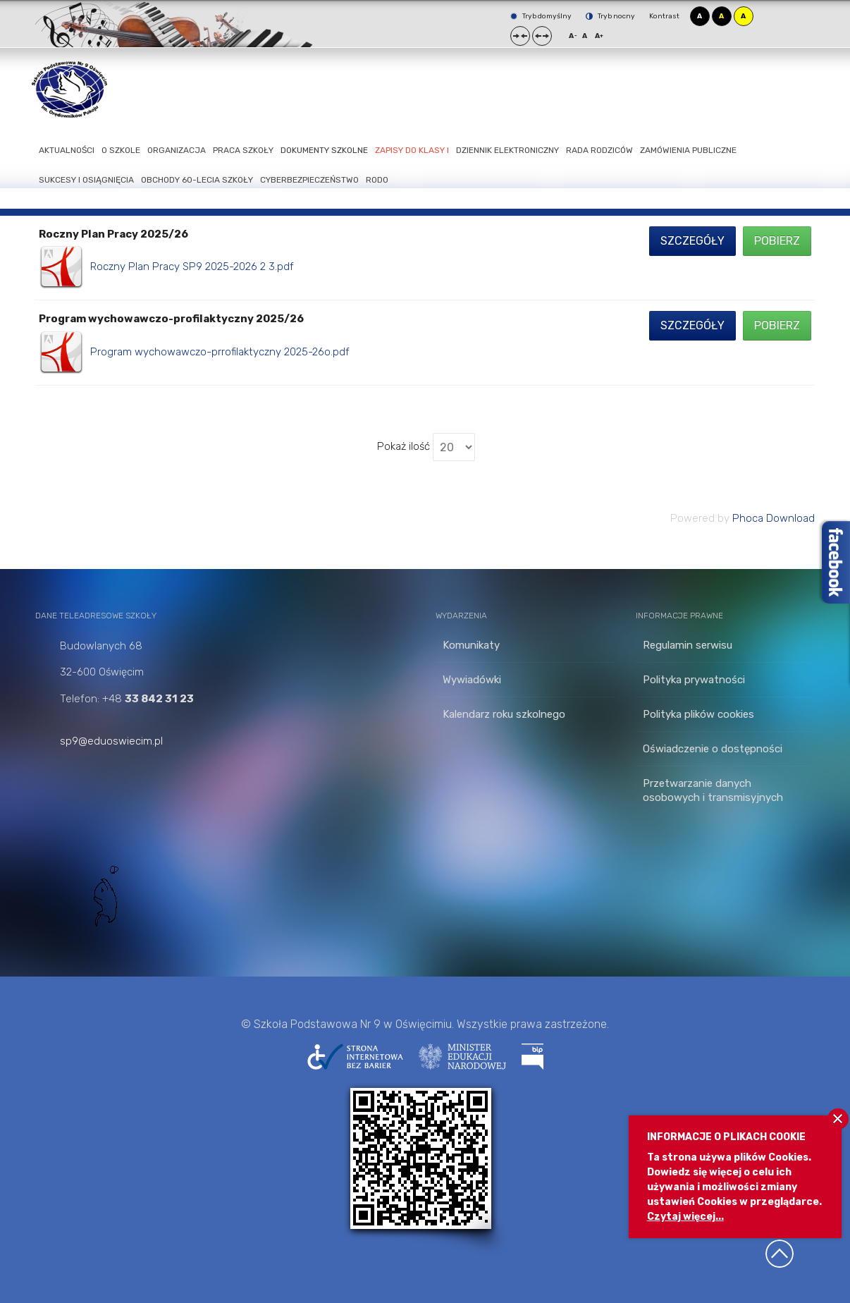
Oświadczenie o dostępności (712, 748)
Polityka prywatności (694, 679)
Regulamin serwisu (687, 645)
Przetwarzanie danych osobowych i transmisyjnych (713, 790)
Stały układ (520, 36)
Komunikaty (471, 645)
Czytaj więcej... (685, 1217)
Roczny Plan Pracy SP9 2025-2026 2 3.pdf (192, 266)
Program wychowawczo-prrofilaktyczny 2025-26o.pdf (220, 351)
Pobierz (777, 240)
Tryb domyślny (541, 16)
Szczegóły (692, 240)
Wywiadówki (472, 679)
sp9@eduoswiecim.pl (111, 741)
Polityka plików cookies (698, 714)
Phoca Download (773, 518)
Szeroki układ (542, 36)
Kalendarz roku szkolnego (504, 714)
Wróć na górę (779, 1254)
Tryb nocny (610, 16)
